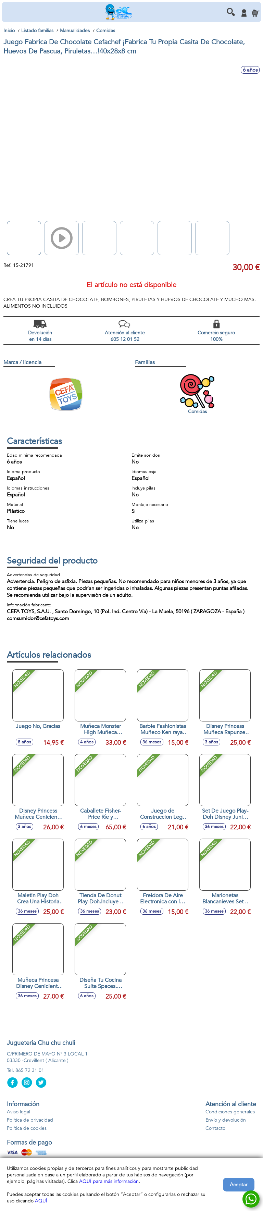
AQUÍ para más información (109, 1181)
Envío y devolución (225, 1120)
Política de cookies (27, 1128)
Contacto (215, 1128)
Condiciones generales (230, 1112)
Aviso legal (18, 1112)
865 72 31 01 (29, 1070)
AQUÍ (41, 1201)
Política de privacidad (30, 1120)
